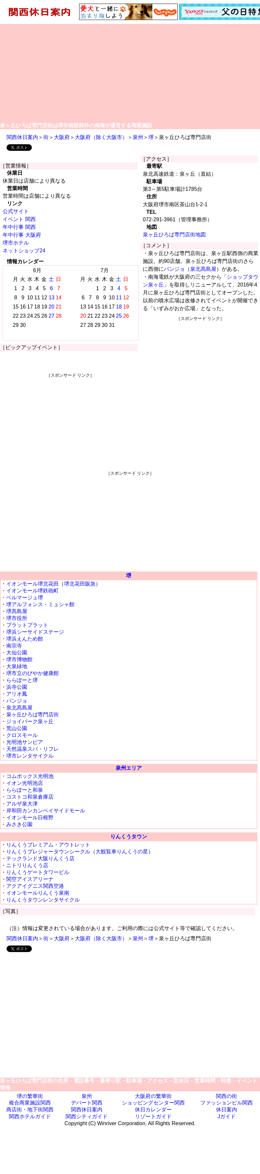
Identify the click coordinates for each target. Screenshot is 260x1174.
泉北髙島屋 (203, 269)
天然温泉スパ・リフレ (32, 749)
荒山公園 (16, 728)
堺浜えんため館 (24, 639)
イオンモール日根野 (30, 817)
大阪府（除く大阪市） (101, 137)
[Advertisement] (130, 73)
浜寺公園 (16, 687)
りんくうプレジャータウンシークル (48, 851)
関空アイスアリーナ (30, 879)
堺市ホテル (16, 243)
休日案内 (226, 1109)
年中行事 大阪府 (22, 235)
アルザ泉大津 (22, 803)
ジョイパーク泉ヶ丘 (30, 721)
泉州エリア (129, 768)
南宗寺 (14, 645)
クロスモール (22, 735)
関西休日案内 (22, 137)
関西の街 (226, 1096)
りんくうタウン (128, 836)
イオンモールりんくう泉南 (37, 893)
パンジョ (174, 269)
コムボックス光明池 (30, 776)
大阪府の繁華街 (153, 1096)
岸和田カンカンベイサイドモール (45, 810)
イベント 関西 (19, 219)
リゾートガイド (153, 1116)
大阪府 (62, 137)
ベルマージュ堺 (24, 597)
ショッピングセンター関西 (153, 1102)
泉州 (138, 137)
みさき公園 (19, 824)
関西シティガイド (87, 1116)
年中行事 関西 (19, 227)
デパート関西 (86, 1102)
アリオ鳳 (16, 694)
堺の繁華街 (30, 1096)
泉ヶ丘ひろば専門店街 (32, 714)
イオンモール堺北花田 (32, 584)
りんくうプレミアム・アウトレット (48, 844)
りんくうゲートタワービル (37, 872)
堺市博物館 (19, 659)
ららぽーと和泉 (24, 790)
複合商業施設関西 (30, 1102)
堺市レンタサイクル (30, 756)
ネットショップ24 (24, 250)
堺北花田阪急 (80, 584)
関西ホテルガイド (30, 1116)
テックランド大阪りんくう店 (40, 858)
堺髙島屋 (16, 611)
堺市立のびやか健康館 (32, 673)
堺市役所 (16, 618)
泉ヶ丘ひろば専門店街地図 (174, 234)
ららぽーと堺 (22, 680)
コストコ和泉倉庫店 (30, 797)
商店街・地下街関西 (30, 1109)
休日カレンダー (153, 1109)
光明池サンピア (24, 742)
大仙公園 (16, 652)
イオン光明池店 (24, 783)
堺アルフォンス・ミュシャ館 (40, 604)
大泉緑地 (16, 666)
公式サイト (16, 211)
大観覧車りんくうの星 (122, 851)
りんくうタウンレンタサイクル (43, 900)
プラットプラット (27, 625)
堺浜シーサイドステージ (35, 632)
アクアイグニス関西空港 (35, 886)
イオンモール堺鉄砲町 (32, 590)
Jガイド (226, 1116)
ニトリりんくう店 (27, 865)
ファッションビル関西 (226, 1102)
